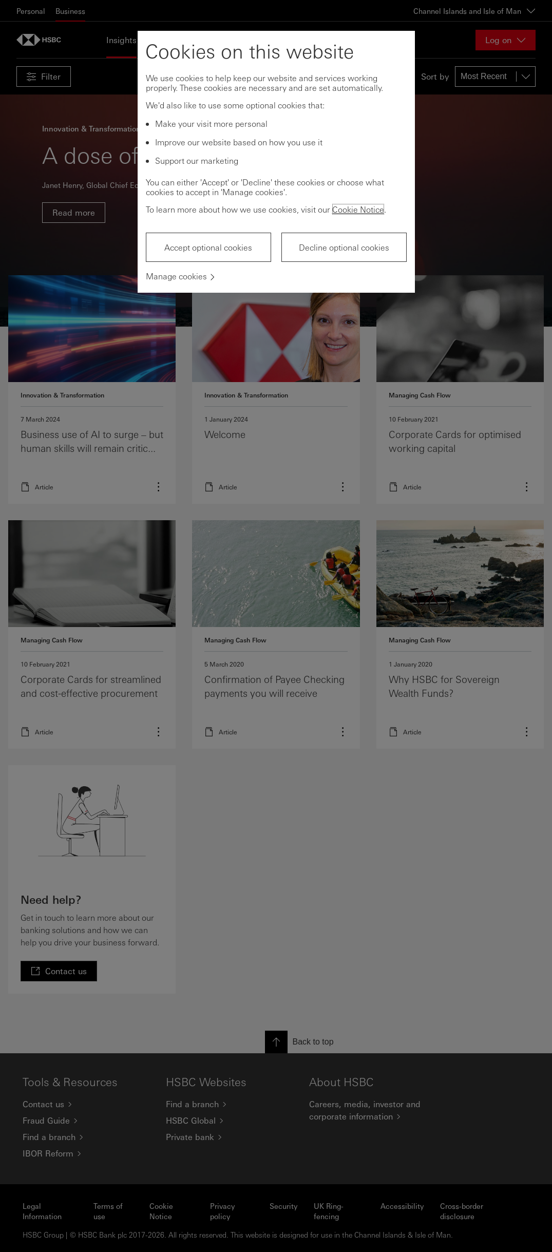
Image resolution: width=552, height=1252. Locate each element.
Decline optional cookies (344, 247)
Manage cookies (176, 276)
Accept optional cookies (208, 247)
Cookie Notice (358, 209)
